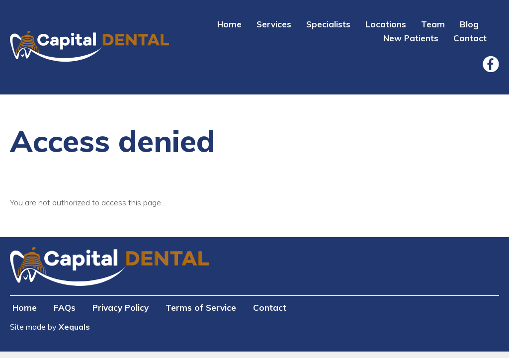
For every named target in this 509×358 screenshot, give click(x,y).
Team (433, 24)
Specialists (328, 24)
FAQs (65, 307)
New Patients (410, 38)
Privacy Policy (120, 307)
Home (229, 24)
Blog (469, 24)
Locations (385, 24)
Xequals (74, 327)
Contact (470, 38)
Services (273, 24)
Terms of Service (201, 307)
